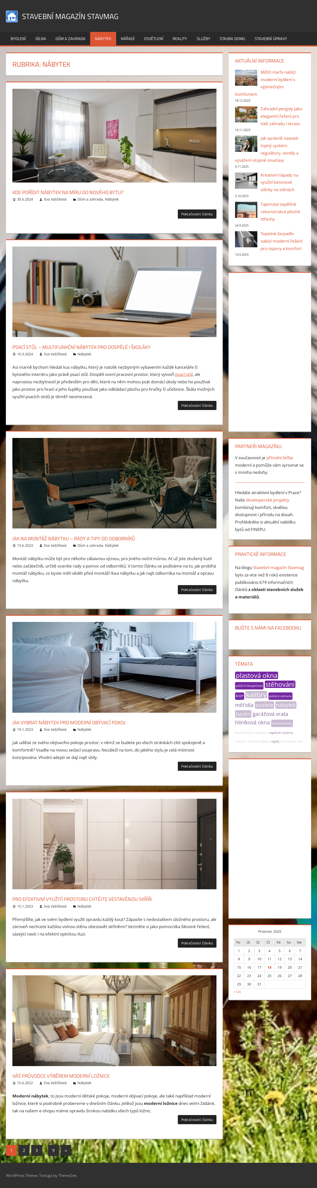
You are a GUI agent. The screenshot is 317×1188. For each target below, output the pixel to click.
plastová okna (256, 675)
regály (275, 741)
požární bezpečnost (249, 686)
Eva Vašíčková (55, 199)
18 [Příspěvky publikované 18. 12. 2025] (269, 967)
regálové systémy (281, 733)
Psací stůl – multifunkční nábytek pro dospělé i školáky (108, 346)
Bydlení (18, 39)
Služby (203, 39)
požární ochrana (280, 696)
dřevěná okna (244, 733)
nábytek (286, 705)
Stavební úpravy (271, 39)
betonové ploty (282, 723)
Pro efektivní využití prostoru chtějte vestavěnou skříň (108, 898)
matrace (241, 741)
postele (264, 705)
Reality (180, 39)
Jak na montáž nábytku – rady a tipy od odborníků (98, 537)
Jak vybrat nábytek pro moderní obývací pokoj (91, 721)
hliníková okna (252, 722)
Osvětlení (153, 39)
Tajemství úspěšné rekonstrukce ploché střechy (280, 211)
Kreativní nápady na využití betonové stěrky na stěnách (279, 182)
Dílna (40, 39)
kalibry (256, 694)
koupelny (261, 733)
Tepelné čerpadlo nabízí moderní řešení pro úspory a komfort (281, 241)
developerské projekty (267, 500)
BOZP (239, 696)
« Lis (237, 991)
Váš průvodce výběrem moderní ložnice (79, 1075)
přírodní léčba (279, 457)
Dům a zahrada (70, 39)
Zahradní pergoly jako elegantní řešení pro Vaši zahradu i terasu (281, 116)
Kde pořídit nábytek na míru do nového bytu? (89, 191)
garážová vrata (270, 714)
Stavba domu (232, 39)
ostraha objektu (258, 741)
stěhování (280, 684)
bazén (243, 713)
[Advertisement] (270, 351)
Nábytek (103, 39)
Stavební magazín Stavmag (79, 16)
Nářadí (127, 39)
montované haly (292, 741)
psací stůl (184, 374)
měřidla (244, 705)
